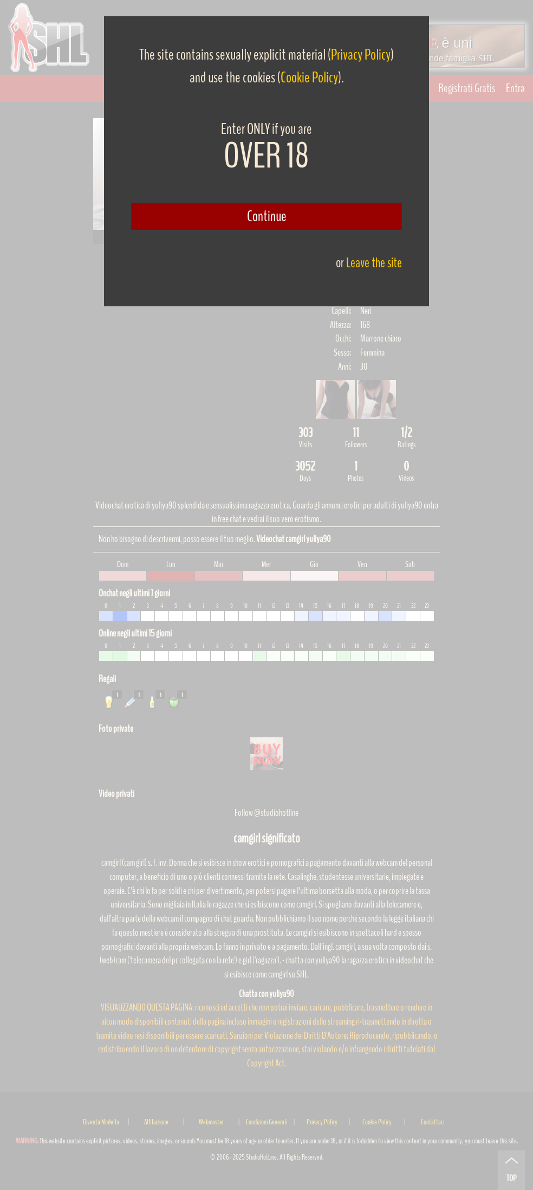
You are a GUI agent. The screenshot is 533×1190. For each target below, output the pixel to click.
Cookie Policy (309, 77)
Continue (267, 216)
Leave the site (374, 262)
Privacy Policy (361, 54)
